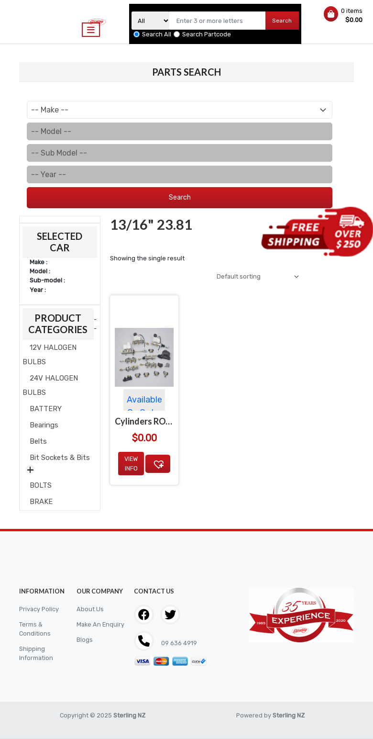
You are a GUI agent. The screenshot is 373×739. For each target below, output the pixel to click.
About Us (90, 609)
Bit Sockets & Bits (60, 457)
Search (282, 20)
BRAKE (41, 501)
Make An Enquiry (100, 624)
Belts (38, 441)
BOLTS (41, 485)
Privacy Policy (39, 609)
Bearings (44, 425)
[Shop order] (256, 276)
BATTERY (46, 408)
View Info (131, 463)
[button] (157, 464)
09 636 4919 (178, 643)
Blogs (85, 639)
